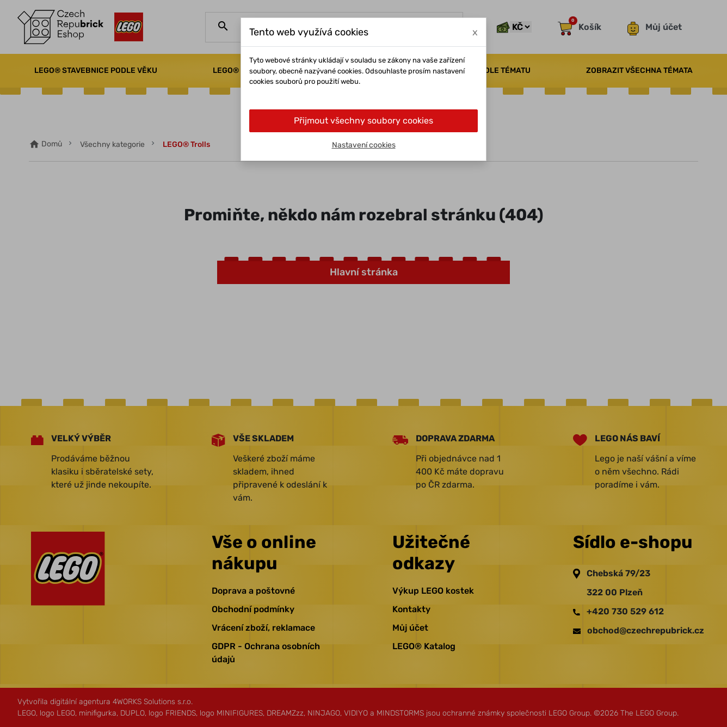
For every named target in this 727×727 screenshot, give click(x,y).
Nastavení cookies (364, 145)
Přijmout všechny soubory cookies (363, 120)
